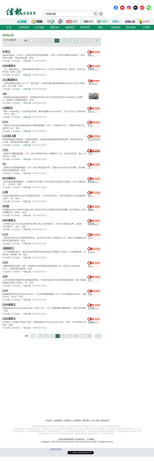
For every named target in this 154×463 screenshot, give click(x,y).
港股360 (54, 27)
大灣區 (146, 27)
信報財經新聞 (55, 449)
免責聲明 (77, 420)
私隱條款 (67, 420)
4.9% (5, 290)
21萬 (5, 192)
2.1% (5, 234)
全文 (31, 58)
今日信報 (39, 27)
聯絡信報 (105, 420)
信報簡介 (49, 420)
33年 (5, 276)
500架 (5, 206)
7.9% (5, 150)
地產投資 (70, 27)
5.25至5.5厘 (9, 136)
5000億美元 (9, 220)
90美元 (6, 51)
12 (88, 40)
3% (4, 164)
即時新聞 (24, 27)
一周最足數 (26, 61)
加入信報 (95, 420)
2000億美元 (9, 65)
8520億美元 (9, 178)
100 (4, 93)
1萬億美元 (8, 248)
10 (75, 40)
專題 (100, 27)
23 (97, 40)
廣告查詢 (86, 420)
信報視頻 (115, 27)
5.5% (5, 122)
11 (81, 40)
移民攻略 (131, 27)
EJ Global (16, 61)
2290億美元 (9, 304)
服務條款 (58, 420)
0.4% (5, 262)
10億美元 (7, 108)
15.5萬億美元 (9, 79)
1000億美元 (9, 318)
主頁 (9, 27)
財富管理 (85, 27)
